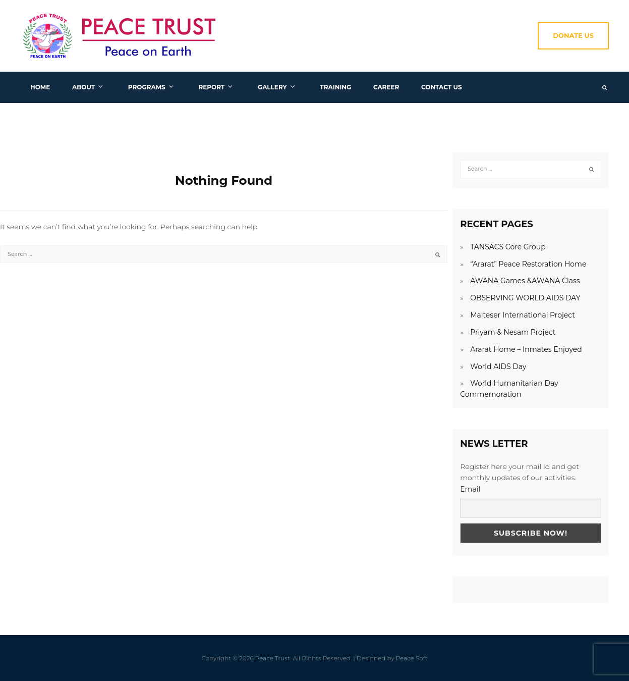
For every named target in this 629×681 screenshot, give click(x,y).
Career (386, 87)
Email (470, 489)
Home (40, 87)
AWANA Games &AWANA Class (525, 280)
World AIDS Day (498, 366)
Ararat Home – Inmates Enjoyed (526, 349)
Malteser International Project (522, 315)
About (83, 87)
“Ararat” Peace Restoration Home (528, 264)
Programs (146, 87)
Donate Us (573, 35)
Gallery (272, 87)
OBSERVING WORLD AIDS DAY (525, 297)
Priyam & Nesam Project (512, 332)
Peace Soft (412, 658)
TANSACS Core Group (508, 246)
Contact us (441, 87)
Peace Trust (272, 658)
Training (335, 87)
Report (211, 87)
